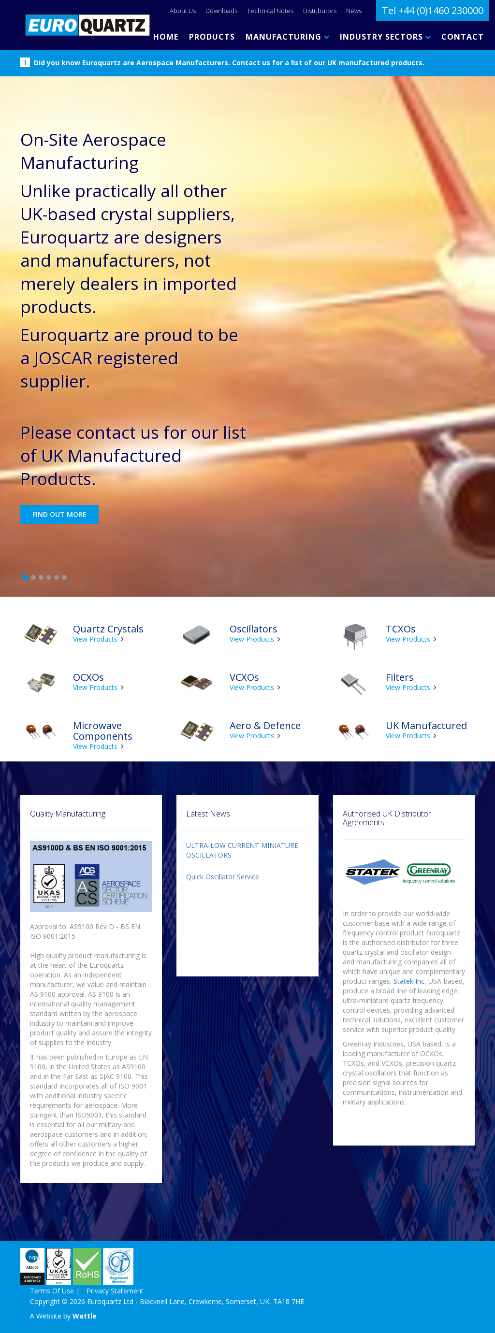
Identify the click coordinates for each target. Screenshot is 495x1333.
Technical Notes (270, 10)
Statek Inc (408, 981)
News (354, 10)
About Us (183, 10)
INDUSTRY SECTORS (385, 36)
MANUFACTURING (287, 36)
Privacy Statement (115, 1290)
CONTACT (462, 36)
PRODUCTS (212, 36)
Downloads (221, 10)
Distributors (319, 10)
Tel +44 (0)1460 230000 (432, 10)
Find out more (59, 514)
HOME (165, 36)
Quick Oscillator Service (222, 876)
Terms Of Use (52, 1290)
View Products (95, 639)
